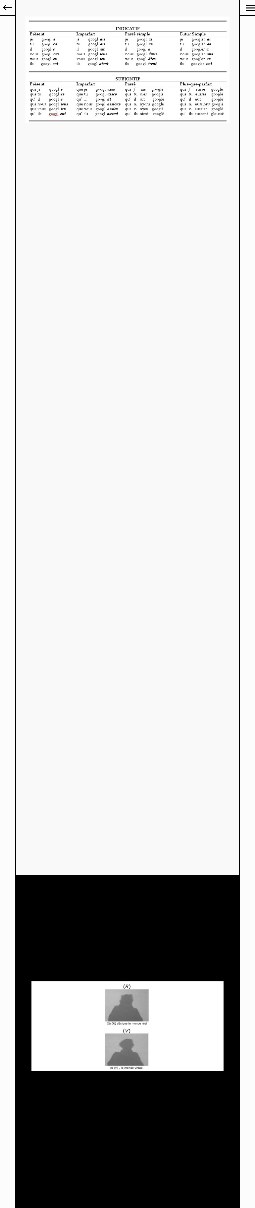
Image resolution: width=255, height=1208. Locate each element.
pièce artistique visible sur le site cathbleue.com (83, 206)
